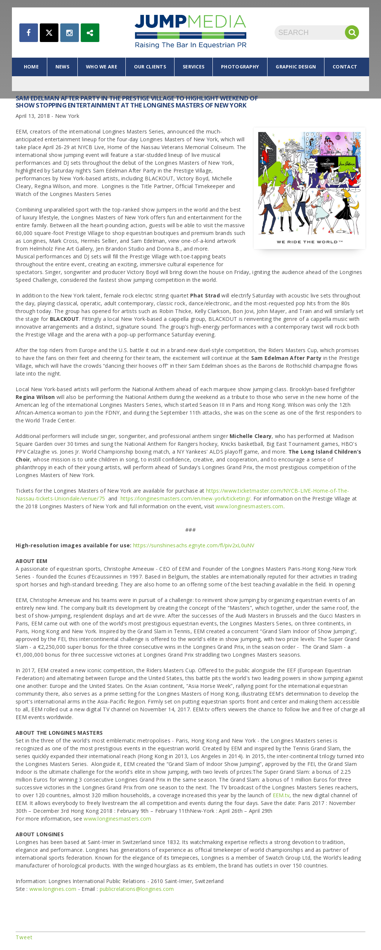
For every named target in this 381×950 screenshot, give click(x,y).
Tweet (24, 937)
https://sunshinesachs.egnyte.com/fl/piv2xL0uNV (193, 545)
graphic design (296, 67)
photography (240, 67)
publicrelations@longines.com (137, 888)
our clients (150, 67)
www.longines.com (52, 888)
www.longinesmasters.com (249, 506)
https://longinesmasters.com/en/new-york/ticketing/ (185, 498)
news (62, 67)
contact (345, 67)
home (31, 67)
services (193, 67)
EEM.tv (281, 795)
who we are (101, 67)
